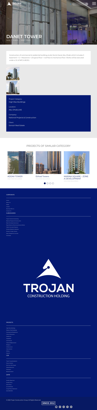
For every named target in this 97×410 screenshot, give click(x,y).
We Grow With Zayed (11, 365)
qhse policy (9, 384)
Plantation (8, 369)
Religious (8, 344)
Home (8, 40)
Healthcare (8, 336)
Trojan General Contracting (12, 218)
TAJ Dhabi (8, 235)
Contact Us (8, 210)
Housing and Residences (12, 332)
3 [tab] (50, 183)
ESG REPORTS (9, 390)
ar (70, 4)
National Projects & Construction (13, 220)
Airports (8, 353)
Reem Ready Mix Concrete (12, 233)
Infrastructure (9, 346)
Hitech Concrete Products (12, 227)
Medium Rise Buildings (11, 330)
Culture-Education (10, 334)
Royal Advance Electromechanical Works (15, 225)
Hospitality (8, 338)
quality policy (9, 382)
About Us (8, 202)
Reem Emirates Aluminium (12, 223)
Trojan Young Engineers (11, 361)
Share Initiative (9, 363)
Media (7, 204)
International (9, 349)
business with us (10, 208)
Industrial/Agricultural (11, 342)
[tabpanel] (20, 165)
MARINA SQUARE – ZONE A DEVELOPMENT (76, 177)
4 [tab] (53, 183)
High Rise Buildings (10, 328)
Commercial (9, 340)
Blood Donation (9, 371)
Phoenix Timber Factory (11, 231)
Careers (8, 206)
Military (8, 351)
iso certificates (9, 386)
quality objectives (10, 380)
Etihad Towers (42, 176)
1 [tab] (45, 183)
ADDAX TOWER (15, 176)
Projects (15, 40)
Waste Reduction (10, 367)
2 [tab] (47, 183)
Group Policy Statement (11, 388)
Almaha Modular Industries (12, 229)
